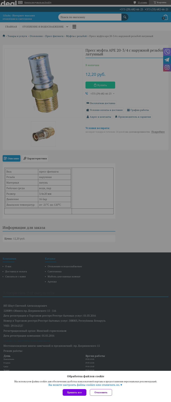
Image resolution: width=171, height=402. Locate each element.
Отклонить (100, 392)
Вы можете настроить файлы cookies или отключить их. (84, 384)
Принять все (74, 392)
